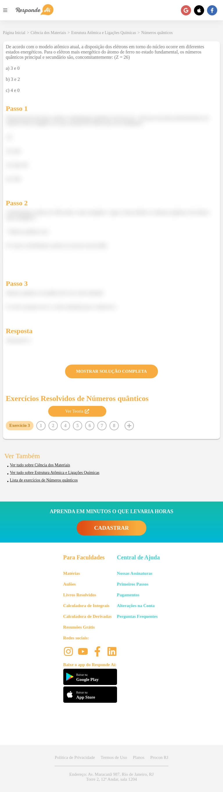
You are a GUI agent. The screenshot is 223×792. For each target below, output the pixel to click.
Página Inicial (14, 33)
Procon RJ (159, 757)
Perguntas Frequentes (137, 616)
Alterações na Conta (136, 605)
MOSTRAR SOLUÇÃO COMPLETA (111, 371)
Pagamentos (128, 595)
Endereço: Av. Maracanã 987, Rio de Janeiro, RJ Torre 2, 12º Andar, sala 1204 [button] (111, 777)
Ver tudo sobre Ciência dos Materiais (40, 465)
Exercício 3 (19, 425)
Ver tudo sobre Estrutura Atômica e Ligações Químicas (54, 472)
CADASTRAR (111, 528)
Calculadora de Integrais (86, 605)
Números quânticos (156, 33)
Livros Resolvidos (79, 595)
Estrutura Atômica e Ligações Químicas (103, 33)
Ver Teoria (77, 411)
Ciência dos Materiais (48, 33)
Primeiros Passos (132, 584)
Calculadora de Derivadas (87, 616)
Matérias (71, 573)
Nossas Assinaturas (134, 573)
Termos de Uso (114, 757)
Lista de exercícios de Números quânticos (44, 480)
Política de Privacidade (75, 757)
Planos (138, 757)
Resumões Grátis (79, 627)
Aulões (69, 584)
